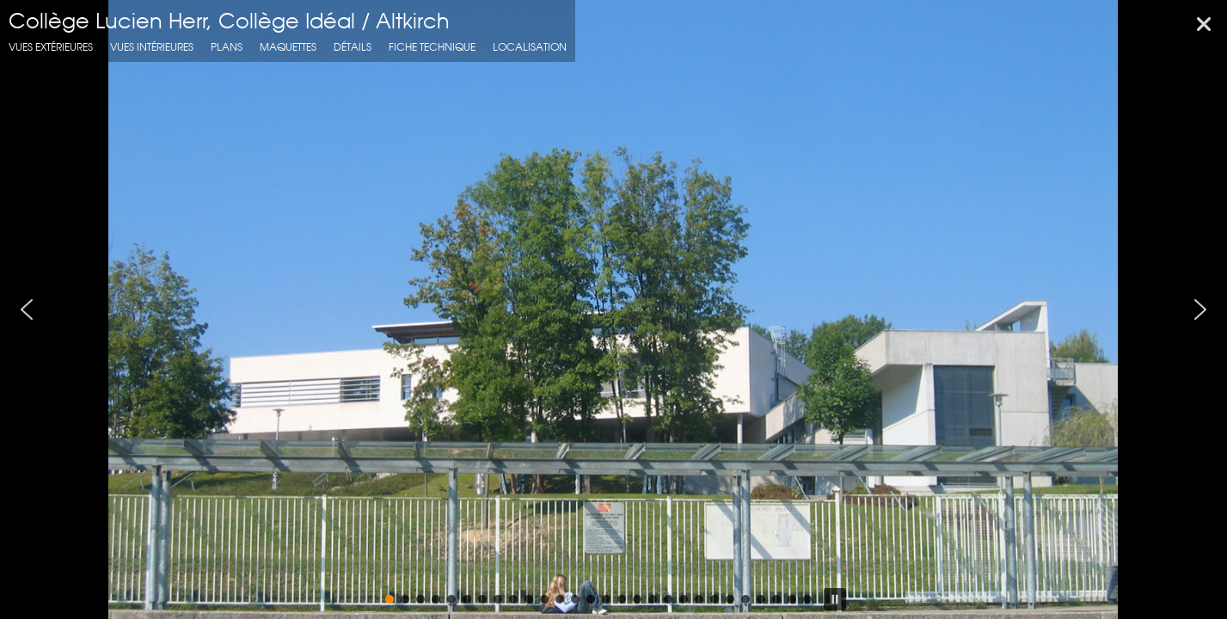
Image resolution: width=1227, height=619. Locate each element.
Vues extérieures (51, 46)
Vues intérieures (151, 46)
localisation (530, 46)
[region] (613, 309)
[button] (26, 309)
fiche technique (432, 46)
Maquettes (288, 46)
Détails (352, 46)
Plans (226, 46)
